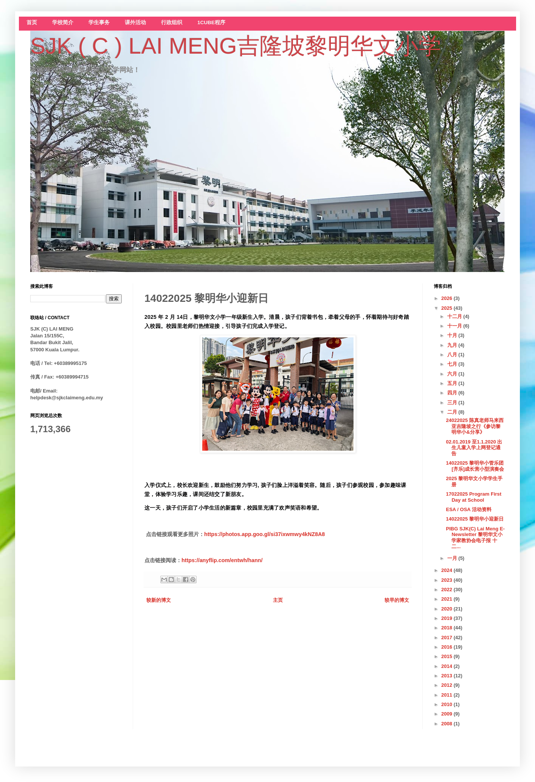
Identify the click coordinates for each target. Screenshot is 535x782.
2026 (447, 298)
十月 (453, 335)
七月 (453, 364)
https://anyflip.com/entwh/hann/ (221, 560)
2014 (447, 666)
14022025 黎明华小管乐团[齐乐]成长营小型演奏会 (475, 466)
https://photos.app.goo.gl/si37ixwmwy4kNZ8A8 (264, 534)
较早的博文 (397, 600)
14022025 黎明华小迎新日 (474, 519)
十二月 (455, 316)
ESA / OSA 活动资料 (468, 509)
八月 (453, 354)
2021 (447, 599)
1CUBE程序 (211, 22)
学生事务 (99, 22)
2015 (447, 656)
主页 (278, 600)
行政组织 (171, 22)
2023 (447, 580)
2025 (447, 308)
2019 (447, 618)
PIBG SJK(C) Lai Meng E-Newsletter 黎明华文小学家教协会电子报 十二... (475, 537)
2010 (447, 704)
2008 (447, 723)
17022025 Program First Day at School (473, 497)
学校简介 (62, 22)
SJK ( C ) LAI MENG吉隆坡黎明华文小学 (235, 46)
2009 (447, 714)
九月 (453, 345)
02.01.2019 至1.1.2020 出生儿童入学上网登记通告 (474, 447)
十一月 (455, 326)
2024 (447, 570)
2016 (447, 647)
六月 (453, 374)
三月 (453, 402)
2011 (447, 695)
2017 (447, 637)
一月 (453, 558)
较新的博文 (158, 600)
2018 (447, 628)
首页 (31, 22)
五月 (453, 383)
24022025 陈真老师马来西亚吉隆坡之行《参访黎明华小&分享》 (474, 426)
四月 (453, 393)
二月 (453, 412)
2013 (447, 675)
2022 (447, 589)
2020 (447, 609)
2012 (447, 685)
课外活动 (135, 22)
